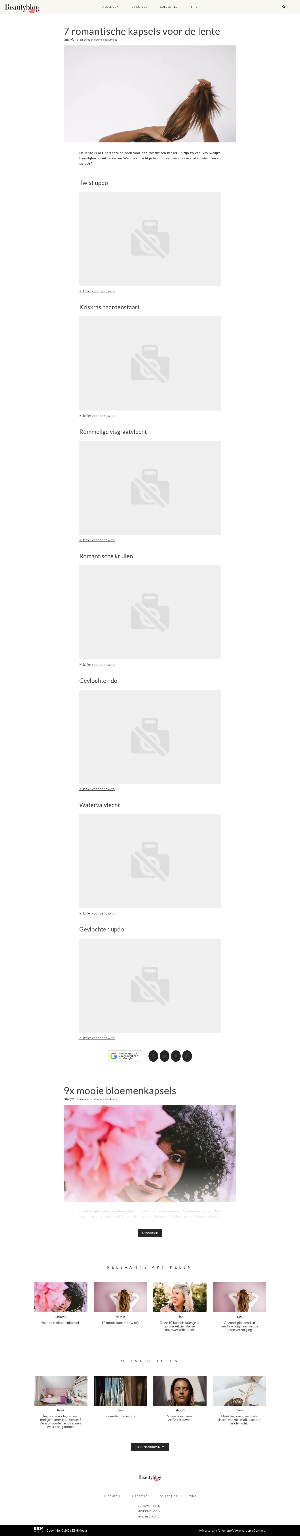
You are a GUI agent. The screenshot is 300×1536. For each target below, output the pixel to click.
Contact (259, 1530)
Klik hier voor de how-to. (97, 291)
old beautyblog (108, 39)
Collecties (169, 6)
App (190, 1056)
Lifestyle (139, 6)
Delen (150, 1056)
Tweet (163, 1056)
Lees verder (150, 1233)
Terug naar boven (147, 1447)
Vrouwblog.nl (150, 1506)
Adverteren (207, 1530)
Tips (194, 6)
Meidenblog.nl (150, 1511)
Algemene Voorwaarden (234, 1530)
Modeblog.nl (148, 1516)
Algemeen (111, 6)
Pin (176, 1056)
